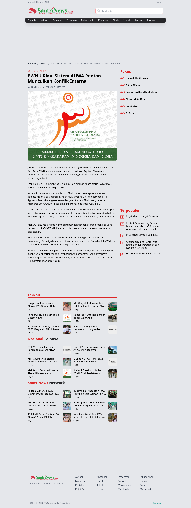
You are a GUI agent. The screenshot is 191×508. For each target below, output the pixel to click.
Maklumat (145, 489)
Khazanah (57, 20)
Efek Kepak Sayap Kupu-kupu (142, 234)
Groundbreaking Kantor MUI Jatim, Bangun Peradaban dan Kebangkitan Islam (142, 244)
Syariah (127, 20)
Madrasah (103, 20)
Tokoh (101, 485)
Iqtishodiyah (87, 20)
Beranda (32, 20)
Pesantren (72, 20)
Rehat (144, 485)
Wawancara (124, 485)
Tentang (159, 2)
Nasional (55, 63)
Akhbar (44, 20)
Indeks (100, 489)
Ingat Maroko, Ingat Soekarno (142, 216)
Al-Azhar (131, 113)
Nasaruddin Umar (136, 99)
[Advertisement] (95, 42)
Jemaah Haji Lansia (137, 78)
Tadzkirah (123, 489)
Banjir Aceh (132, 106)
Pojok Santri (81, 489)
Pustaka (151, 20)
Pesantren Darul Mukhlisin (141, 92)
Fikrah (116, 20)
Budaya (139, 20)
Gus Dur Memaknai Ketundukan (143, 253)
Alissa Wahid (133, 85)
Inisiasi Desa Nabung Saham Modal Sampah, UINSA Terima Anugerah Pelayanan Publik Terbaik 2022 (142, 228)
